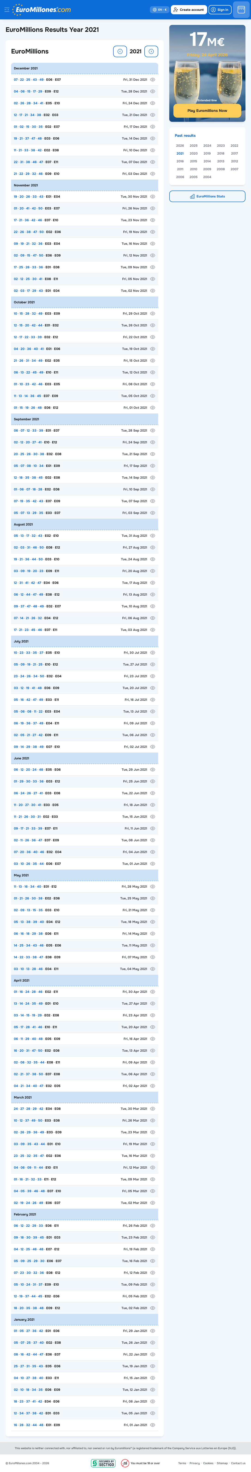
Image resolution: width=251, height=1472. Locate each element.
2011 (180, 169)
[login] (220, 9)
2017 (234, 153)
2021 (180, 153)
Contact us (238, 1463)
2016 (180, 161)
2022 (234, 145)
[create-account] (189, 9)
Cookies (208, 1463)
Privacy (195, 1463)
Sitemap (222, 1463)
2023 (221, 145)
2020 (194, 153)
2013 (220, 161)
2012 (234, 161)
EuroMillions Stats (211, 196)
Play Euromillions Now (207, 110)
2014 (207, 161)
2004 (207, 177)
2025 (194, 145)
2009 (207, 169)
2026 (180, 145)
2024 (207, 145)
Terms (182, 1463)
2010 (193, 169)
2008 (221, 169)
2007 (234, 169)
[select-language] (159, 9)
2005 (194, 177)
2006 (180, 177)
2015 (193, 161)
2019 (207, 153)
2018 (220, 153)
